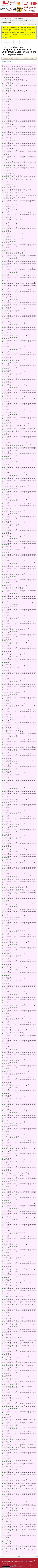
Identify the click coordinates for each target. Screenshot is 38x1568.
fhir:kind (6, 197)
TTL (28, 42)
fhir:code (5, 192)
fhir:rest (6, 236)
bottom (29, 25)
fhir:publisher (8, 168)
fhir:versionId (6, 84)
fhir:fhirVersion (8, 205)
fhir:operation (12, 412)
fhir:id (5, 80)
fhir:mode (5, 238)
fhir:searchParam (12, 1284)
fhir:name (6, 162)
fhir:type (5, 252)
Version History (25, 1565)
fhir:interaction (12, 297)
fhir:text (6, 88)
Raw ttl (3, 61)
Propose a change (16, 1566)
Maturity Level (28, 58)
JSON (22, 42)
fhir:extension (8, 95)
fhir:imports (7, 198)
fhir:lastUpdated (7, 85)
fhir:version (7, 161)
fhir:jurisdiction (9, 184)
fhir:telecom (10, 173)
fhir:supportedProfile (14, 253)
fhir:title (6, 164)
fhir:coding (10, 186)
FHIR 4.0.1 (23, 1561)
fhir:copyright (8, 195)
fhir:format (7, 206)
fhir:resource (10, 239)
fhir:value (5, 101)
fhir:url (4, 96)
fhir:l (4, 99)
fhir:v (12, 80)
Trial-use (15, 58)
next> (34, 25)
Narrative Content (7, 42)
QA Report (17, 1565)
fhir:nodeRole (7, 79)
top (19, 1556)
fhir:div (4, 91)
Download (8, 61)
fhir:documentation (8, 431)
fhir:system (6, 175)
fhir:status (6, 90)
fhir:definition (7, 426)
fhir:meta (6, 82)
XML (16, 42)
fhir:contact (7, 170)
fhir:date (6, 167)
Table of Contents (9, 1565)
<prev (24, 25)
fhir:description (8, 183)
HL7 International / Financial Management (18, 1560)
